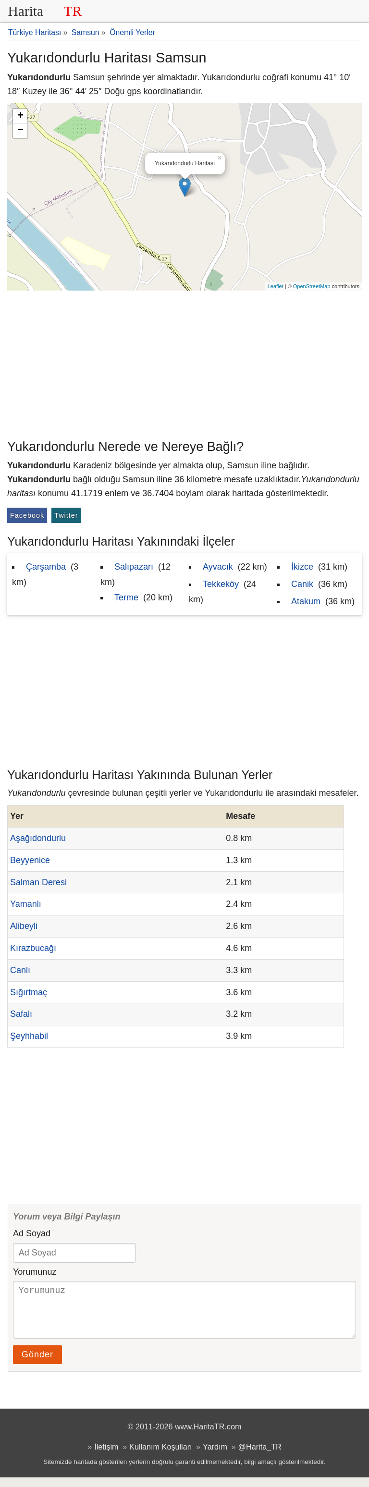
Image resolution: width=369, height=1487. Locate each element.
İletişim (106, 1456)
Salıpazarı (133, 567)
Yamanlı (25, 904)
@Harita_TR (260, 1456)
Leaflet (275, 286)
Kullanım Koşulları (160, 1456)
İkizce (302, 567)
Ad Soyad (31, 1233)
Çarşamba (46, 567)
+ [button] (20, 116)
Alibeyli (23, 926)
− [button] (20, 130)
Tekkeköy (221, 584)
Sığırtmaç (28, 992)
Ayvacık (218, 567)
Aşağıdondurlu (38, 838)
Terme (126, 597)
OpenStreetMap (312, 286)
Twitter (66, 515)
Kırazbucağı (33, 948)
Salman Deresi (38, 882)
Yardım (215, 1456)
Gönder (37, 1364)
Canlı (20, 970)
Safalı (21, 1014)
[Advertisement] (184, 362)
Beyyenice (30, 860)
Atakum (305, 601)
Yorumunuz (34, 1272)
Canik (302, 584)
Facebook (27, 515)
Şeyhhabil (29, 1036)
